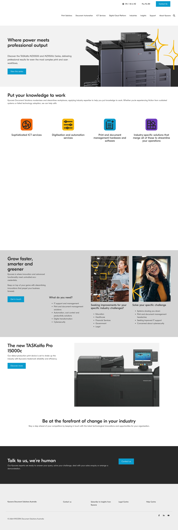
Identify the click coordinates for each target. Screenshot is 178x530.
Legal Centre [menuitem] (124, 495)
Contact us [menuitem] (67, 495)
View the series (17, 61)
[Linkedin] (164, 508)
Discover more (17, 359)
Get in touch (16, 289)
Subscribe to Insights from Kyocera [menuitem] (101, 496)
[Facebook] (159, 508)
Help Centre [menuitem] (151, 495)
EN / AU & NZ (129, 4)
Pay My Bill (146, 4)
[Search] (174, 10)
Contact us (126, 454)
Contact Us (163, 4)
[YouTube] (168, 508)
